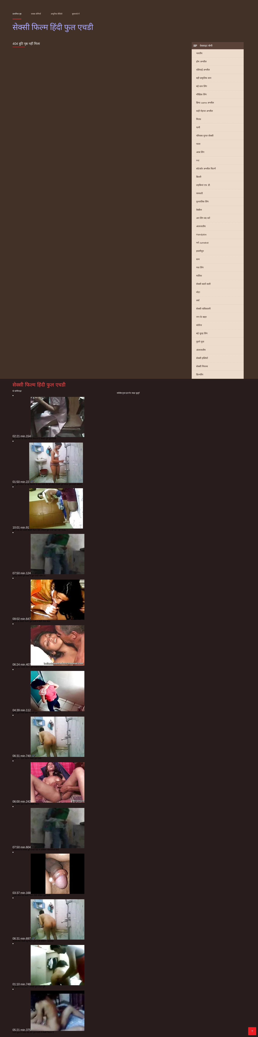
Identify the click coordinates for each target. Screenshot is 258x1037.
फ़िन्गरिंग (199, 374)
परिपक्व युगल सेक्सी (204, 135)
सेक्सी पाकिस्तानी (203, 308)
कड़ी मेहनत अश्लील (204, 111)
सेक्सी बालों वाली (203, 284)
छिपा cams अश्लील (205, 102)
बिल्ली (198, 177)
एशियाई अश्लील (203, 69)
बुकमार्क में (76, 14)
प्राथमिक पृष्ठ (17, 14)
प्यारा (198, 144)
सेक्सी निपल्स (202, 366)
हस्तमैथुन (200, 251)
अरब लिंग (200, 152)
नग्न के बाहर (201, 317)
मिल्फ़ (198, 119)
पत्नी (198, 127)
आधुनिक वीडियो (56, 14)
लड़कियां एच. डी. (203, 185)
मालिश (199, 275)
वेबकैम (199, 209)
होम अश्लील (201, 61)
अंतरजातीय (201, 226)
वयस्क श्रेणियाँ (36, 14)
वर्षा (197, 300)
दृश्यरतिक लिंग (202, 201)
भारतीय (199, 53)
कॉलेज (199, 325)
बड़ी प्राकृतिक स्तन (203, 78)
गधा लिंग (200, 267)
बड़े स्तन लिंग (201, 86)
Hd (197, 160)
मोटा (198, 292)
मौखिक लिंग (201, 94)
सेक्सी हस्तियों (202, 358)
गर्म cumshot (202, 242)
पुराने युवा (200, 341)
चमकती (199, 193)
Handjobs (201, 234)
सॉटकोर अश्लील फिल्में (206, 168)
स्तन (198, 259)
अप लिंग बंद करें (203, 218)
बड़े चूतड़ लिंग (201, 333)
